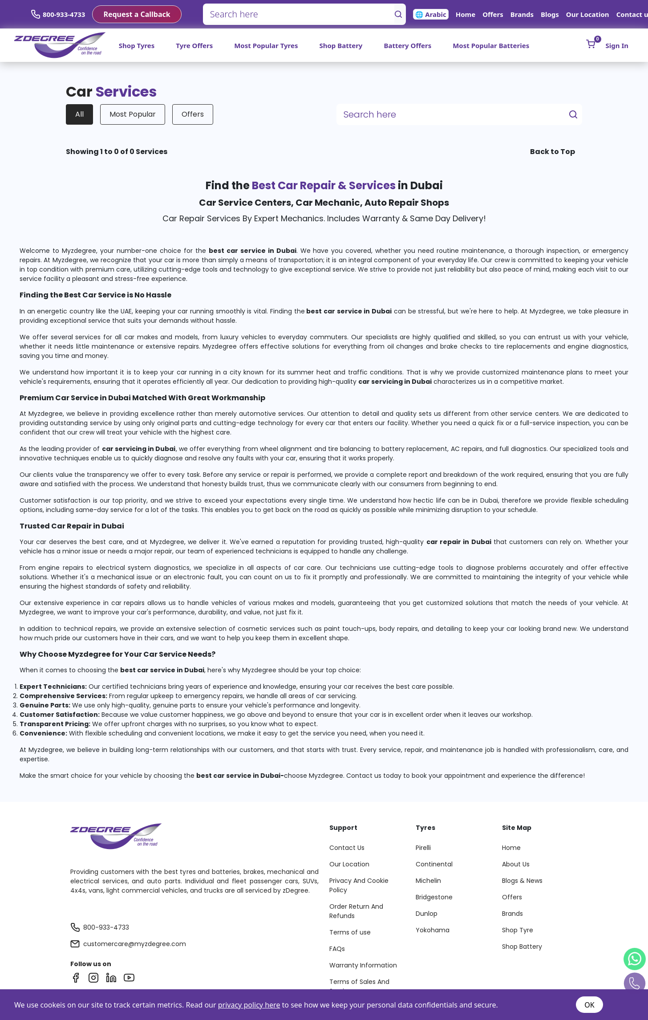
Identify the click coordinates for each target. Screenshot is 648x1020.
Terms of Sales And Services (359, 986)
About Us (516, 864)
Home (465, 14)
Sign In (617, 45)
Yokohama (433, 930)
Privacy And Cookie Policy (359, 885)
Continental (434, 864)
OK (589, 1005)
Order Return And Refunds (356, 911)
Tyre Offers (194, 45)
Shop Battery (340, 45)
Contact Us (346, 847)
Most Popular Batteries (491, 45)
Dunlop (426, 913)
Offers (492, 14)
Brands (522, 14)
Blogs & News (522, 880)
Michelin (428, 880)
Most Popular (132, 114)
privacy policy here (249, 1005)
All (79, 114)
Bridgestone (434, 897)
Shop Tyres (137, 45)
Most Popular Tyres (266, 45)
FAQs (337, 948)
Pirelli (423, 847)
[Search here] (299, 14)
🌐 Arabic (430, 14)
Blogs (550, 14)
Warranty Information (363, 965)
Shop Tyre (517, 930)
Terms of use (350, 932)
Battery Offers (407, 45)
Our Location (587, 14)
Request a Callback (136, 14)
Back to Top (552, 151)
